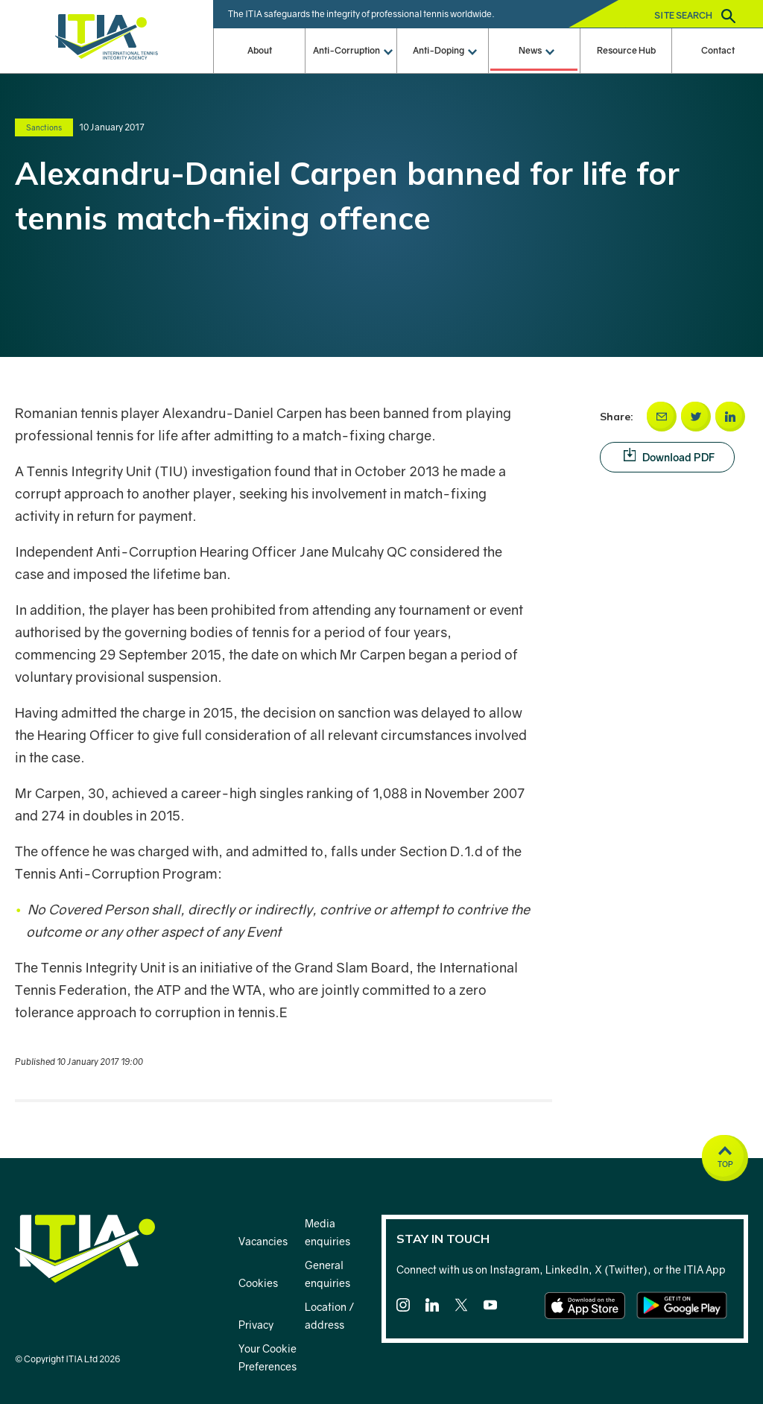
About (259, 50)
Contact (718, 50)
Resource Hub (626, 50)
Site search (694, 16)
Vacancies (263, 1241)
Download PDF (678, 456)
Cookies (258, 1283)
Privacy (255, 1324)
